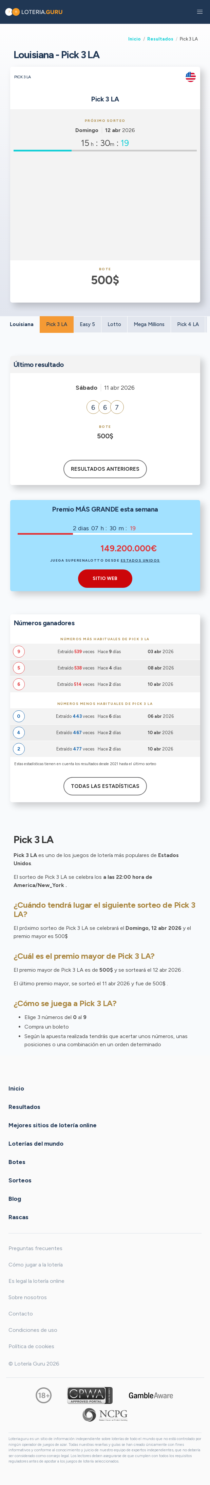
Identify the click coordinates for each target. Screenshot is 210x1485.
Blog (14, 1198)
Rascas (18, 1217)
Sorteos (20, 1180)
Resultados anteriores (105, 469)
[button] (200, 12)
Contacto (20, 1313)
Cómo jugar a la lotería (35, 1264)
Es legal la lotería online (36, 1281)
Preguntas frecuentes (35, 1248)
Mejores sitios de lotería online (52, 1125)
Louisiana (22, 324)
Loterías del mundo (35, 1143)
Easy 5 (87, 324)
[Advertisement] (105, 206)
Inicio (134, 39)
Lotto (114, 324)
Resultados (160, 39)
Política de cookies (31, 1346)
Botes (16, 1162)
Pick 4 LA (188, 324)
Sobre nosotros (27, 1297)
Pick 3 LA (56, 324)
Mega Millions (149, 324)
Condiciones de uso (32, 1330)
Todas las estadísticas (105, 786)
